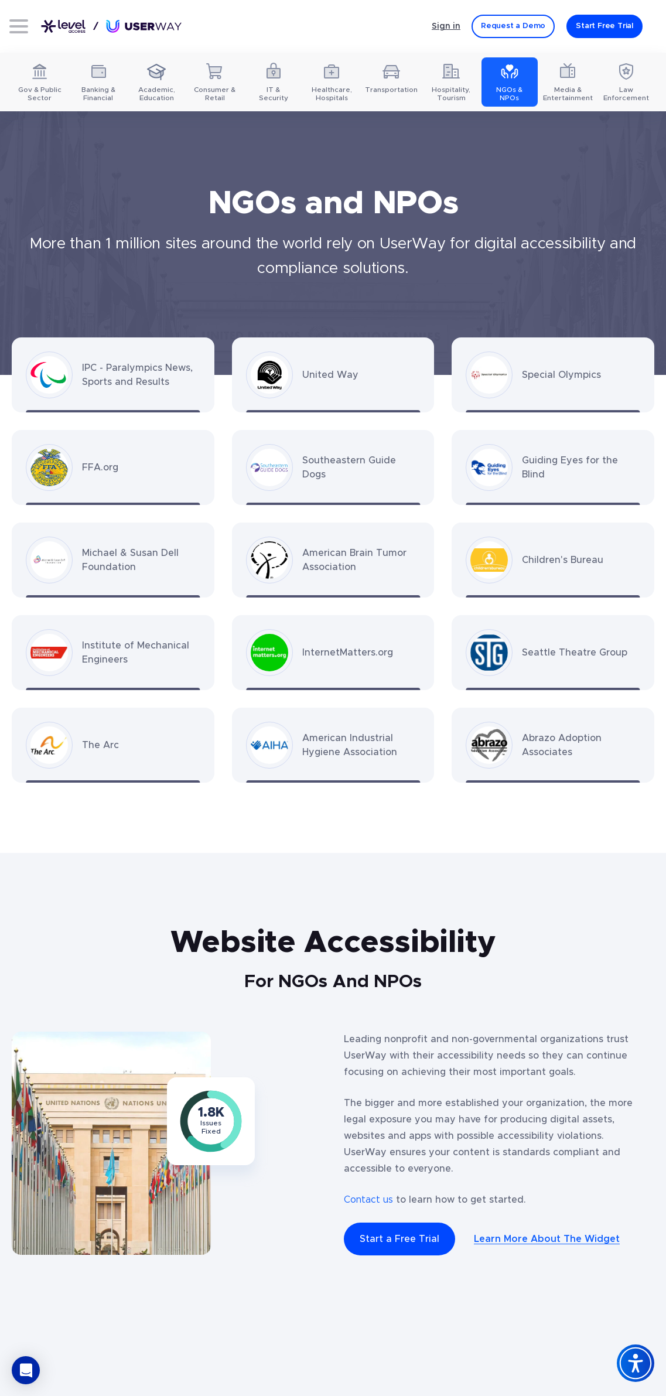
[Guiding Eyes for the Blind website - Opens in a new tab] (553, 467)
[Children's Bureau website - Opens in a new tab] (553, 560)
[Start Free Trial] (604, 26)
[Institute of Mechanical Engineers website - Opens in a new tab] (113, 652)
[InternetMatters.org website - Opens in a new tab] (333, 652)
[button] (26, 1370)
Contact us (368, 1199)
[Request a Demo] (513, 26)
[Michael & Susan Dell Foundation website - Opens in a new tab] (113, 560)
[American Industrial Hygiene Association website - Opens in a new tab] (333, 745)
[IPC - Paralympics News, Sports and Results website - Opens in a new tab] (113, 374)
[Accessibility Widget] (635, 1363)
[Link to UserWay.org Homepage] (111, 26)
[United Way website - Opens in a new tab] (333, 374)
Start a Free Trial (399, 1239)
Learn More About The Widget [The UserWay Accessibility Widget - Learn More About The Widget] (547, 1239)
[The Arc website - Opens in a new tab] (113, 745)
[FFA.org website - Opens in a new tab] (113, 467)
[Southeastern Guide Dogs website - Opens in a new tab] (333, 467)
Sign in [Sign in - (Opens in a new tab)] (446, 26)
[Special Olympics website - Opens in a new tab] (553, 374)
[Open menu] (18, 26)
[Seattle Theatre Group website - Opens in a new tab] (553, 652)
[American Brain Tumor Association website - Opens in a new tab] (333, 560)
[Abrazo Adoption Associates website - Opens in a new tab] (553, 745)
